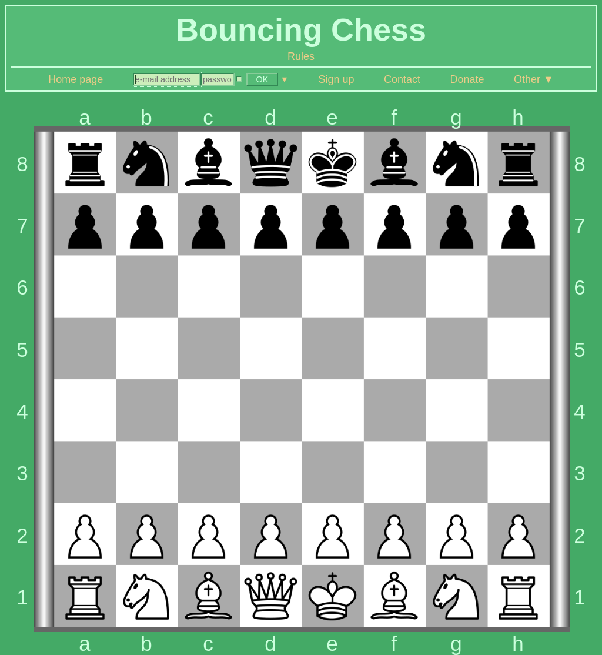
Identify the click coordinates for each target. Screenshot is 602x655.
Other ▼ (534, 79)
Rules (301, 56)
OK (262, 79)
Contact (402, 79)
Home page (75, 79)
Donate (467, 79)
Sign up (336, 79)
